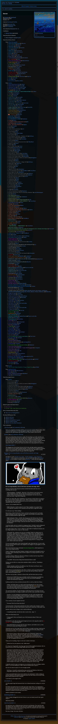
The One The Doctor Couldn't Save (15, 176)
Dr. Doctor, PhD (11, 133)
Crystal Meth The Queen (13, 202)
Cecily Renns (19, 123)
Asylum (10, 94)
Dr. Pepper (10, 150)
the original (40, 634)
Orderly (10, 127)
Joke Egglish (11, 363)
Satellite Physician (12, 97)
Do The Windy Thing (12, 65)
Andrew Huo (17, 90)
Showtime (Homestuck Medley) (15, 342)
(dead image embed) (10, 445)
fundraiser (28, 459)
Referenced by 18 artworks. (39, 36)
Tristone (17, 363)
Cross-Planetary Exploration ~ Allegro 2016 (17, 162)
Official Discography (25, 6)
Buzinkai (6, 17)
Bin (27, 121)
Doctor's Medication (12, 321)
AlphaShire (21, 256)
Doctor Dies (10, 140)
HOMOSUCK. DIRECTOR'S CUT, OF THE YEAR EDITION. (21, 258)
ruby (20, 350)
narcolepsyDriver (27, 342)
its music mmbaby (12, 211)
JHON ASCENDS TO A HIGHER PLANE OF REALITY (20, 244)
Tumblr (8, 680)
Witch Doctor (11, 177)
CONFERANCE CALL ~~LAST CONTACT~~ (18, 201)
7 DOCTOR (10, 131)
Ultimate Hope (11, 248)
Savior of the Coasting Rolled (14, 137)
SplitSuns (18, 251)
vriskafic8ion (11, 329)
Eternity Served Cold (12, 73)
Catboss (34, 91)
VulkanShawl (31, 141)
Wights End (18, 163)
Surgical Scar (11, 143)
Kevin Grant (18, 98)
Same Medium (11, 123)
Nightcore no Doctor (12, 169)
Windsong (10, 298)
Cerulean (15, 126)
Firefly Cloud (11, 70)
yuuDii (18, 349)
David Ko (22, 47)
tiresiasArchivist (22, 110)
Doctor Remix (11, 52)
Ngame (25, 124)
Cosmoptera (17, 343)
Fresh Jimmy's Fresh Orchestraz (15, 237)
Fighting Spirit (11, 98)
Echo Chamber (11, 251)
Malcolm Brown (25, 60)
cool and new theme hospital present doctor (17, 141)
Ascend (9, 79)
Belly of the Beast (12, 314)
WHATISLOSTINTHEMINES (14, 291)
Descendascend (11, 352)
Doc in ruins (10, 187)
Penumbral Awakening (13, 350)
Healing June (11, 311)
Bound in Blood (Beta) (13, 240)
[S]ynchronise (11, 279)
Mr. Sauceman (21, 321)
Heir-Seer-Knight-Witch (13, 88)
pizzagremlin (24, 291)
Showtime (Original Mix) (28, 547)
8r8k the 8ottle (11, 267)
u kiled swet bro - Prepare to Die (15, 233)
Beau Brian (23, 297)
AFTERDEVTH (16, 324)
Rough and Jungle (12, 293)
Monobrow (17, 63)
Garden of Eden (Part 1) (13, 107)
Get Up (9, 49)
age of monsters (11, 333)
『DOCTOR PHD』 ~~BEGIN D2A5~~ (17, 225)
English (29, 718)
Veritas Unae (19, 101)
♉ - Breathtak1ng (12, 114)
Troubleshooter (11, 179)
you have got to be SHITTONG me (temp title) (18, 253)
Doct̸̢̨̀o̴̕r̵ (10, 189)
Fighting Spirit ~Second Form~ (15, 103)
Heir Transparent (11, 54)
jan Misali (37, 367)
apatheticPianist (19, 267)
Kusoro (14, 120)
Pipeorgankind (11, 66)
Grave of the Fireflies (12, 346)
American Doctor (12, 183)
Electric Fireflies (11, 108)
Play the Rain (11, 306)
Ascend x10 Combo (12, 307)
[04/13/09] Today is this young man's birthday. (18, 344)
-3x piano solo (11, 212)
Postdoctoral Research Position (14, 154)
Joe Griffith (22, 88)
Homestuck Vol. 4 (11, 2)
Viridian (28, 257)
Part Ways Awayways (12, 283)
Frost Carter (18, 271)
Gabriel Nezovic (19, 52)
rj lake (18, 54)
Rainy (18, 309)
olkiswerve (30, 230)
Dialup (9, 234)
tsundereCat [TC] (29, 356)
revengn (10, 120)
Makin (17, 179)
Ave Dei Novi (11, 105)
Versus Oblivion (11, 349)
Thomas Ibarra (20, 108)
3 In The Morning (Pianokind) (14, 57)
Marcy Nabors (20, 80)
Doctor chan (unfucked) (13, 205)
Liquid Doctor (11, 180)
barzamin (16, 203)
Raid (20, 323)
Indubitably (18, 313)
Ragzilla (16, 334)
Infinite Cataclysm (12, 353)
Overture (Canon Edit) (13, 76)
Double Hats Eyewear (17, 147)
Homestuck (41, 33)
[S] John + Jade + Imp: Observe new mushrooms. (16, 408)
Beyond (10, 365)
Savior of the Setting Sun (13, 111)
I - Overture (10, 69)
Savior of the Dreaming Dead (14, 60)
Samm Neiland (20, 104)
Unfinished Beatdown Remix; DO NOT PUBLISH (19, 286)
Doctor (18, 2)
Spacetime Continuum (13, 316)
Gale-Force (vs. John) (12, 360)
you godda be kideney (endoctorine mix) (16, 121)
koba (30, 199)
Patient (9, 372)
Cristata (17, 311)
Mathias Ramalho (22, 283)
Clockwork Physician (12, 110)
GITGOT (36, 359)
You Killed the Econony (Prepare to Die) (16, 257)
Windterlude (10, 343)
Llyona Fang (17, 254)
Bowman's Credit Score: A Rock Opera (16, 284)
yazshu (17, 159)
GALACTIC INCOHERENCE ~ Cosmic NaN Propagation (20, 347)
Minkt (14, 144)
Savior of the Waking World (14, 43)
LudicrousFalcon (21, 353)
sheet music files (11, 24)
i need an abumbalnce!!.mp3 (14, 191)
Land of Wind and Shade (13, 310)
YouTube (15, 22)
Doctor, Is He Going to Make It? (15, 156)
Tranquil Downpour (12, 270)
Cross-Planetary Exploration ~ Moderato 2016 (18, 136)
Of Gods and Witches (12, 113)
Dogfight (10, 67)
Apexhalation (11, 277)
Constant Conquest (12, 72)
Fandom (10, 83)
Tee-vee (15, 320)
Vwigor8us (10, 254)
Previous (4, 3)
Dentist (9, 147)
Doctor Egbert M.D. (12, 172)
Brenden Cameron (22, 100)
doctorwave (10, 219)
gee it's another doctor (13, 146)
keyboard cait (39, 258)
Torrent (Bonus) (11, 264)
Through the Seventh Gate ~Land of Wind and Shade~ (19, 91)
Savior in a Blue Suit (12, 276)
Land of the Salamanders (13, 47)
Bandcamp (9, 22)
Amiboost (19, 355)
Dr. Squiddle (11, 90)
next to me (10, 327)
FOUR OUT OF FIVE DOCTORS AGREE (17, 173)
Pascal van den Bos (29, 267)
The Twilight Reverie (12, 357)
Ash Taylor (16, 327)
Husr (18, 264)
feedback (22, 717)
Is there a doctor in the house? (14, 128)
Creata (9, 77)
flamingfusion (33, 157)
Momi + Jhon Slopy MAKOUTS (15, 124)
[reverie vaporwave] (12, 238)
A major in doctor (12, 214)
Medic (9, 193)
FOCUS (10, 224)
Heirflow (10, 317)
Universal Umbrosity (12, 340)
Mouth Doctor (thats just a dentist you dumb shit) (18, 157)
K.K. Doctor (11, 215)
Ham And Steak (11, 370)
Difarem (18, 117)
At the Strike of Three (13, 300)
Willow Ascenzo (19, 105)
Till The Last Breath (12, 100)
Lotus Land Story (12, 44)
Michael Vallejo (9, 33)
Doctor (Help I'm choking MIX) (15, 218)
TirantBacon (25, 170)
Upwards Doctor (11, 164)
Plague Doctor (11, 50)
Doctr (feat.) (10, 334)
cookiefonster (20, 183)
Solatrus (19, 62)
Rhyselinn (20, 114)
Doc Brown (10, 149)
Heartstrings (10, 273)
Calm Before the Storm (13, 289)
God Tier (10, 320)
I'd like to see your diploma (14, 139)
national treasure (11, 198)
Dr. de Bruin (11, 185)
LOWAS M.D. (11, 271)
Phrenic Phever (11, 56)
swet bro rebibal (11, 247)
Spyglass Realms (18, 273)
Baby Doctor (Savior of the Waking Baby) (17, 174)
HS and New (11, 243)
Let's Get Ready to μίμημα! (14, 196)
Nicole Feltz (15, 94)
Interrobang (17, 149)
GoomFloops (26, 235)
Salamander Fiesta (12, 87)
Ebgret (9, 374)
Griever (20, 146)
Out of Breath (11, 362)
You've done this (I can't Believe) (15, 235)
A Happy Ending (11, 309)
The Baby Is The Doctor (13, 216)
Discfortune (24, 118)
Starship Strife (11, 313)
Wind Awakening (12, 304)
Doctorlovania (11, 186)
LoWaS (36, 34)
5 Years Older (11, 326)
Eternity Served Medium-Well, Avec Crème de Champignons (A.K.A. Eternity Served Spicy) (28, 228)
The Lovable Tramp (22, 87)
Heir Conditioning (12, 59)
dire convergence (11, 330)
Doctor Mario (11, 159)
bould (17, 352)
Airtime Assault (11, 260)
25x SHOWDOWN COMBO (14, 118)
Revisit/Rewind (11, 231)
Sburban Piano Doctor (13, 85)
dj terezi (18, 330)
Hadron (18, 198)
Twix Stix (22, 310)
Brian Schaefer (22, 65)
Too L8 (9, 92)
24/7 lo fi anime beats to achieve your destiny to (18, 336)
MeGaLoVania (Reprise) (13, 332)
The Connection (11, 195)
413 (23, 128)
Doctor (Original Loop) (11, 37)
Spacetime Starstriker (12, 250)
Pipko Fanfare (20, 133)
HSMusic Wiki (4, 2)
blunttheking (7, 694)
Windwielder (11, 301)
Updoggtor (10, 203)
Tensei (19, 59)
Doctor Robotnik (11, 151)
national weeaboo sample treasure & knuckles (18, 199)
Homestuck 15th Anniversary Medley (16, 356)
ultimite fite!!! (11, 116)
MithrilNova (48, 291)
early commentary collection (18, 427)
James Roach (19, 66)
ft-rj (18, 130)
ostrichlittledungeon (38, 192)
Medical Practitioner (12, 182)
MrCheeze (18, 116)
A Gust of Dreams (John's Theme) (15, 359)
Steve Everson (19, 50)
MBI (18, 151)
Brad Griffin (21, 85)
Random (10, 3)
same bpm (10, 167)
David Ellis (30, 107)
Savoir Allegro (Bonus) (13, 266)
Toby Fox (23, 43)
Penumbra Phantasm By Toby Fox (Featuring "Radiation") (20, 192)
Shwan (16, 166)
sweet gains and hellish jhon (14, 246)
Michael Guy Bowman (22, 72)
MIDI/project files (11, 25)
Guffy (20, 360)
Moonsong (18, 571)
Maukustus (31, 344)
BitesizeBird (26, 156)
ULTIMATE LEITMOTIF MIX (15, 208)
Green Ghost (11, 63)
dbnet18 (14, 193)
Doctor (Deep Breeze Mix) (14, 84)
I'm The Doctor (11, 101)
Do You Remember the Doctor (14, 170)
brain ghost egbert (12, 337)
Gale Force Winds (12, 294)
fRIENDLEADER (12, 274)
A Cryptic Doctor (12, 222)
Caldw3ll (19, 293)
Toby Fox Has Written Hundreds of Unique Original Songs (20, 367)
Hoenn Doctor (11, 206)
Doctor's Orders (11, 280)
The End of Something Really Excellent (16, 261)
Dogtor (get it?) (11, 163)
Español (33, 718)
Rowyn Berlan (17, 298)
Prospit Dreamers (12, 62)
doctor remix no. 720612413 (14, 153)
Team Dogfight (17, 67)
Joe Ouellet (20, 97)
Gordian (19, 221)
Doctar (9, 126)
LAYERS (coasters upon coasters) (15, 290)
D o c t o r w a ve (12, 130)
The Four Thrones (12, 104)
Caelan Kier (17, 301)
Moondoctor (10, 160)
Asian (18, 304)
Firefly (35, 585)
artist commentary (9, 26)
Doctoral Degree (11, 117)
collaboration (16, 717)
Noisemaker (23, 139)
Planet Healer (11, 46)
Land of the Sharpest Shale (14, 297)
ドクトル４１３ (12, 221)
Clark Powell (13, 17)
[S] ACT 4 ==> (9, 406)
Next (7, 3)
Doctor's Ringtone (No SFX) (14, 373)
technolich (15, 95)
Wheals (16, 131)
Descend (10, 53)
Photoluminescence (12, 319)
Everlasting (10, 263)
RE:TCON (10, 339)
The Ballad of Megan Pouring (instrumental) (17, 241)
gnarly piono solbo (12, 227)
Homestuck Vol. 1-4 (14, 28)
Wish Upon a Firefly (12, 303)
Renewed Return (11, 80)
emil (5, 680)
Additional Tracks (12, 369)
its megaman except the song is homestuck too (18, 209)
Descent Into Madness (13, 287)
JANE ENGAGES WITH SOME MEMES (17, 230)
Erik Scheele (25, 57)
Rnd (21, 111)
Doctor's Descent (11, 355)
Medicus (10, 144)
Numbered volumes (33, 6)
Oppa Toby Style (11, 75)
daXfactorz (30, 173)
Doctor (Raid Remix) (12, 323)
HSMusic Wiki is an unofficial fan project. (18, 716)
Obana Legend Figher (13, 256)
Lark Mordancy (16, 92)
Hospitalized (11, 269)
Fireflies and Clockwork (13, 296)
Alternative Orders (12, 281)
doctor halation (11, 134)
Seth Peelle (18, 46)
